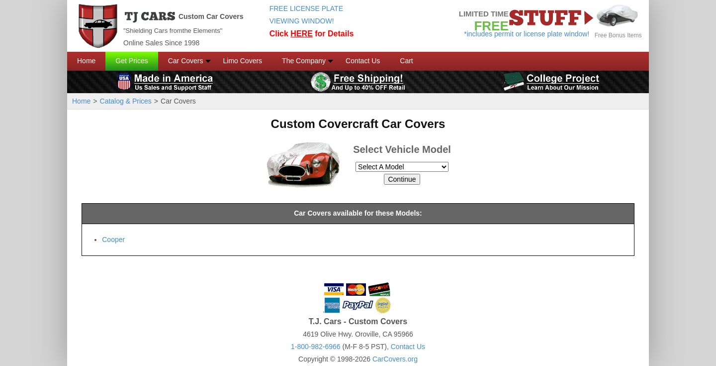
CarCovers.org (395, 359)
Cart (406, 61)
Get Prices (131, 61)
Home (86, 61)
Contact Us (363, 61)
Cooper (113, 240)
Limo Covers (243, 61)
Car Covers (185, 61)
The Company (304, 61)
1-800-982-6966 (316, 347)
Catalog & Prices (126, 101)
